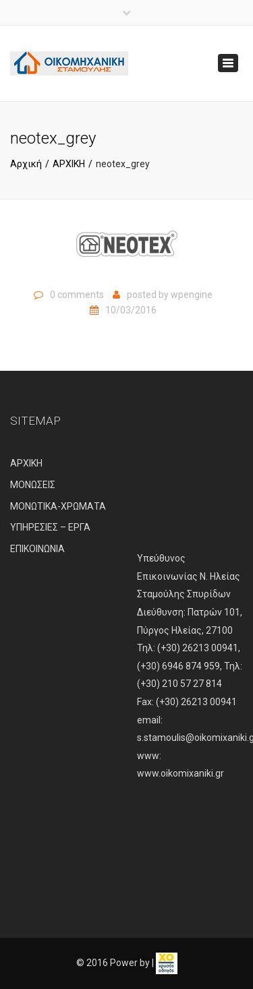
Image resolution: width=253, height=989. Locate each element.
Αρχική (26, 163)
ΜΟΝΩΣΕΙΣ (32, 484)
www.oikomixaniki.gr (180, 773)
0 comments (77, 294)
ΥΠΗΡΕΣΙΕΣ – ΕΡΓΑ (50, 527)
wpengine (192, 294)
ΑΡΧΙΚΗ (69, 163)
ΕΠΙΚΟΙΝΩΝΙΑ (37, 548)
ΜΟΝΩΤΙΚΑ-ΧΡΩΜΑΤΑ (58, 506)
